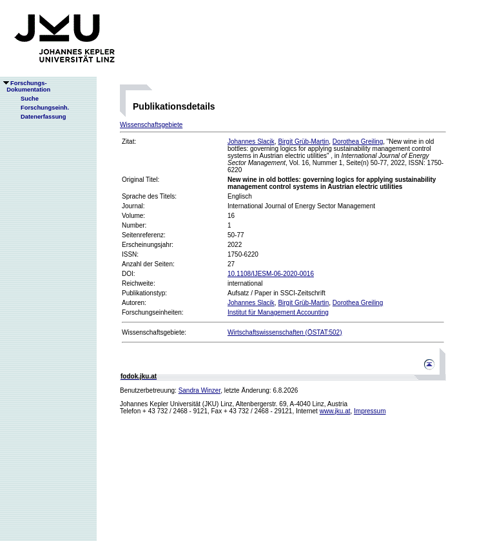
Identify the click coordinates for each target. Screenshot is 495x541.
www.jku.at (335, 411)
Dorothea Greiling (358, 141)
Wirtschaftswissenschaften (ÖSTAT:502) (285, 332)
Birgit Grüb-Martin (303, 141)
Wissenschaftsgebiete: (154, 332)
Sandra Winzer (200, 390)
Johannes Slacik (251, 141)
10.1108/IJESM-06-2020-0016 (271, 273)
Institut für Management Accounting (278, 312)
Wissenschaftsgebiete (151, 124)
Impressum (369, 411)
